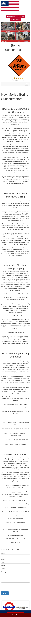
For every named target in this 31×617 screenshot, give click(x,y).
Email (3, 559)
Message (4, 572)
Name (3, 553)
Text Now (15, 615)
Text (22, 16)
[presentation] (13, 587)
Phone (3, 565)
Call (18, 16)
